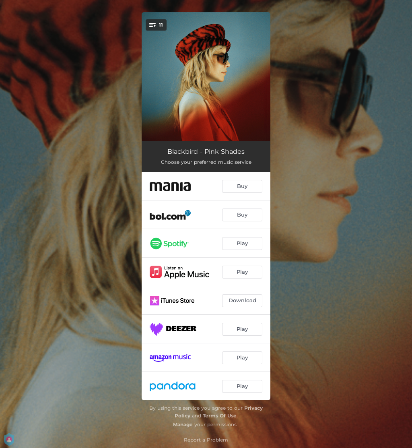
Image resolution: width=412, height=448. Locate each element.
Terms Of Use (220, 416)
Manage (183, 424)
